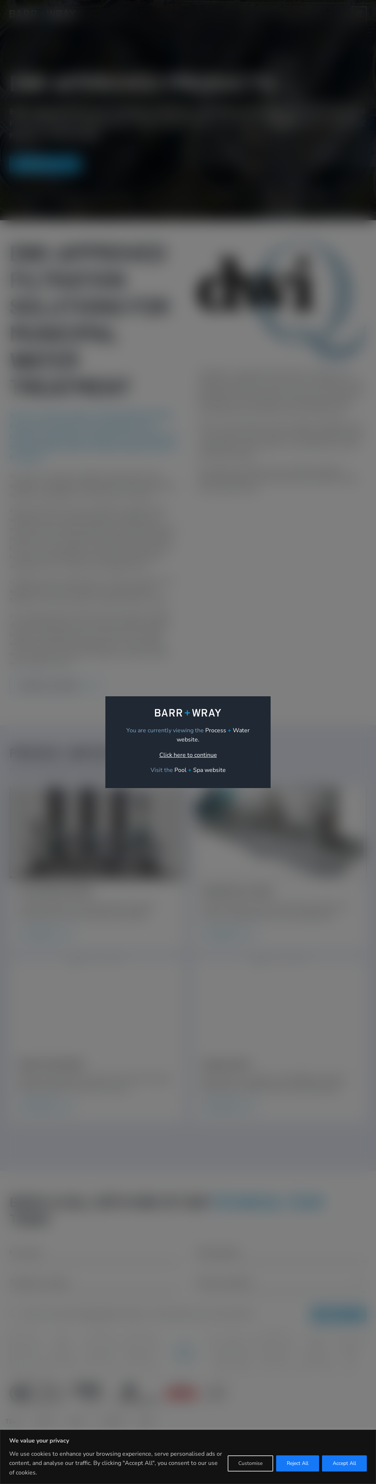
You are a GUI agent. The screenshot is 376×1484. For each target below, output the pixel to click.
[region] (188, 1457)
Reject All (297, 1463)
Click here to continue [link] (188, 755)
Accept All (344, 1463)
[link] (200, 770)
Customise (250, 1463)
